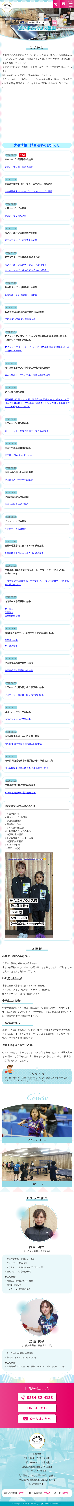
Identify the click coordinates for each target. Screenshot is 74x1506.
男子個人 (9, 612)
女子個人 (9, 609)
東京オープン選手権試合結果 (19, 167)
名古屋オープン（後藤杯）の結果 (21, 295)
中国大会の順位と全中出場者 (19, 480)
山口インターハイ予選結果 (18, 719)
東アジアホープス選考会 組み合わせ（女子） (27, 265)
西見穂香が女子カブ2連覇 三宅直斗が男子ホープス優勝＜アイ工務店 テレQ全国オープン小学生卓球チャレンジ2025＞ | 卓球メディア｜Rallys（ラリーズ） (37, 403)
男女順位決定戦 (12, 616)
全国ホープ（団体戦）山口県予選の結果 (24, 695)
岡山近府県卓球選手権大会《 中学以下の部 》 (27, 768)
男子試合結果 (11, 640)
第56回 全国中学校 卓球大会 (18, 455)
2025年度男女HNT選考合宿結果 (20, 792)
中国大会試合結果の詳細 (16, 504)
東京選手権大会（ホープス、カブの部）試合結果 (28, 191)
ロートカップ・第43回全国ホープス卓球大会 (26, 431)
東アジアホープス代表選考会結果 (21, 240)
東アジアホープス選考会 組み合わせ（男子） (27, 270)
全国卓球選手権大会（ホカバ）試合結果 (24, 553)
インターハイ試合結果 (15, 528)
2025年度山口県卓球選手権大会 (20, 319)
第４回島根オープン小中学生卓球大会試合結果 (27, 375)
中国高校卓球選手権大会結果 (19, 670)
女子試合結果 (11, 646)
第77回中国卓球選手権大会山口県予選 (23, 743)
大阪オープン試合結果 (15, 216)
